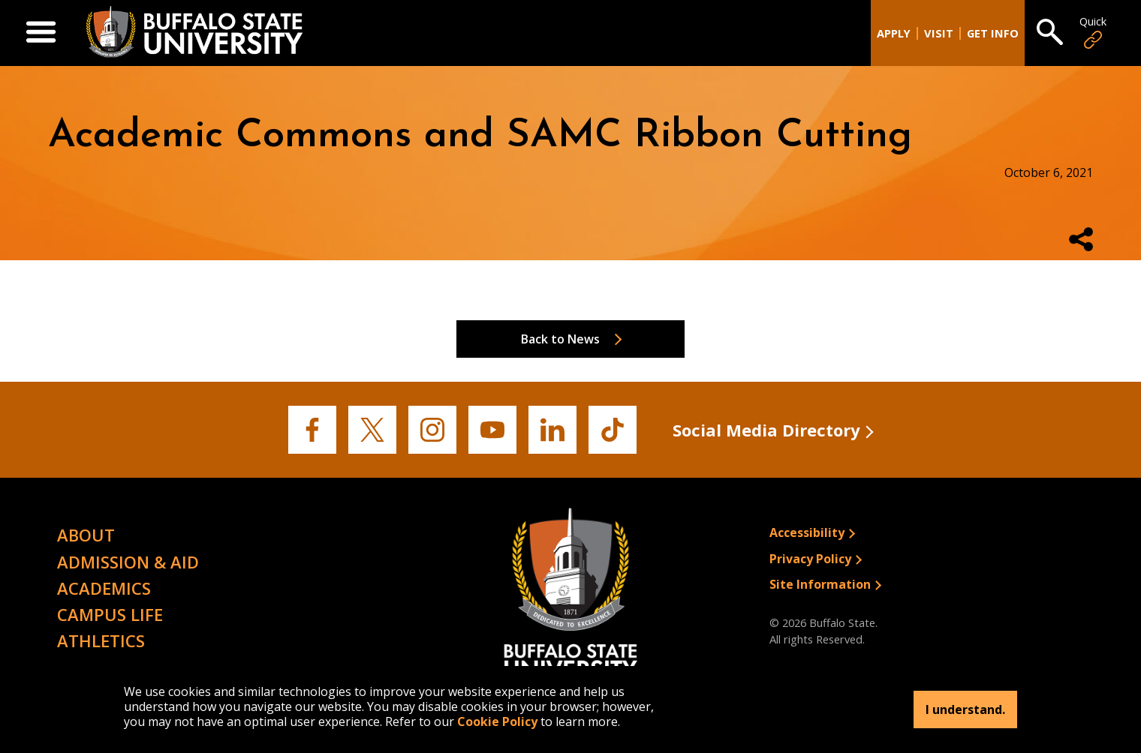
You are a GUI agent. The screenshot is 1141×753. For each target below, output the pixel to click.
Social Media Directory (766, 429)
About (86, 535)
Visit (938, 33)
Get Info (993, 33)
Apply (894, 33)
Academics (104, 588)
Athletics (101, 640)
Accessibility (806, 532)
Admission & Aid (128, 561)
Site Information (820, 584)
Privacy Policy (810, 558)
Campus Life (110, 614)
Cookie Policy (497, 721)
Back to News (560, 339)
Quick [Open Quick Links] (1092, 32)
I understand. (965, 709)
